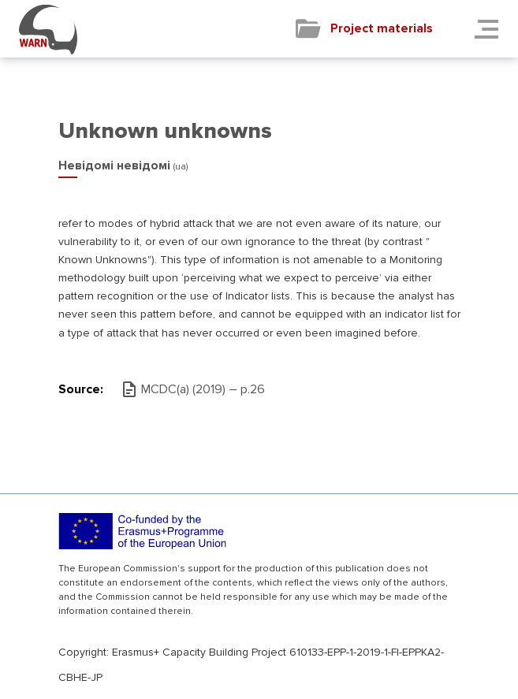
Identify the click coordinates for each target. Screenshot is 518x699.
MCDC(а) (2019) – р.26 (203, 389)
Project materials (381, 28)
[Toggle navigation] (491, 29)
